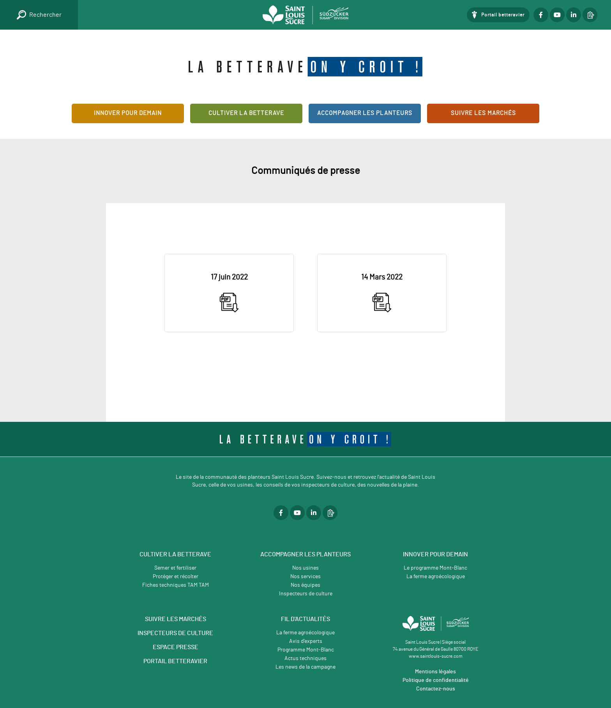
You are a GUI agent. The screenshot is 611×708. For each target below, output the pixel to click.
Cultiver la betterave (246, 113)
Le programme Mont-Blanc (435, 568)
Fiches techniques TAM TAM (175, 585)
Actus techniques (305, 658)
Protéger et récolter (175, 576)
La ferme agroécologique (435, 576)
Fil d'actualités (305, 619)
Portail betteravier (502, 14)
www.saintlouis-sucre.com (436, 656)
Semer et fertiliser (175, 568)
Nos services (305, 576)
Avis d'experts (305, 641)
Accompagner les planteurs (364, 113)
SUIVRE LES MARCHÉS (175, 619)
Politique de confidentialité (436, 680)
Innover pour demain (128, 113)
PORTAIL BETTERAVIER (175, 661)
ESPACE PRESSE (175, 647)
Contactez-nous (435, 689)
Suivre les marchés (483, 113)
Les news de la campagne (305, 667)
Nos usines (305, 568)
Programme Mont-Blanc (305, 650)
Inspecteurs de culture (305, 593)
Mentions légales (435, 671)
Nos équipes (305, 585)
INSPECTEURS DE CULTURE (175, 633)
